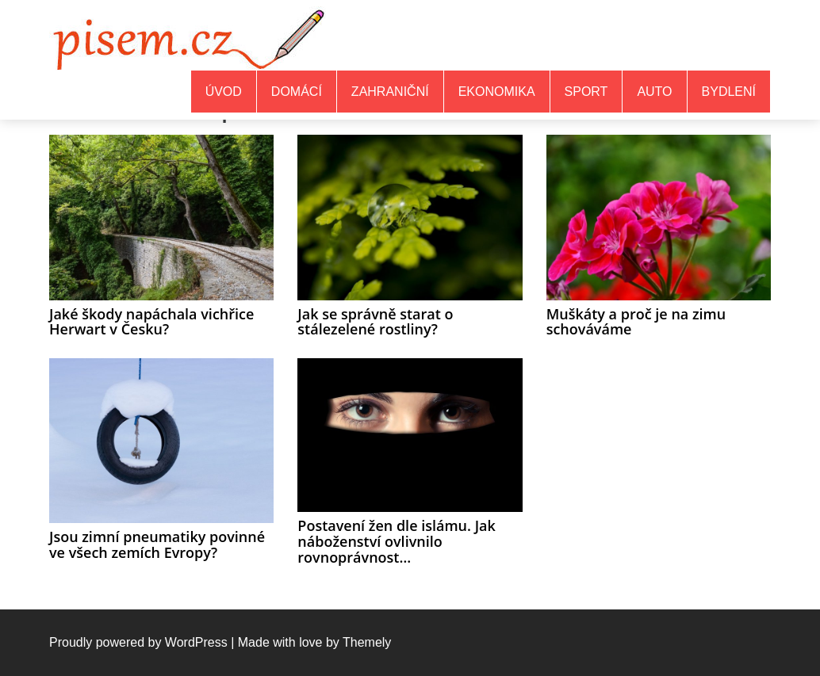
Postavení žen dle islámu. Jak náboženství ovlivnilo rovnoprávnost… (396, 541)
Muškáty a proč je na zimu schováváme (636, 321)
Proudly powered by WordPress (138, 642)
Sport (586, 91)
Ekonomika (496, 91)
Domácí (296, 91)
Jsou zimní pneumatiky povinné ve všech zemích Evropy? (157, 544)
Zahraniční (390, 91)
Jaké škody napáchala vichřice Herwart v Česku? (151, 321)
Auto (654, 91)
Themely (367, 642)
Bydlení (729, 91)
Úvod (223, 91)
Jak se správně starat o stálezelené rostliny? (375, 321)
